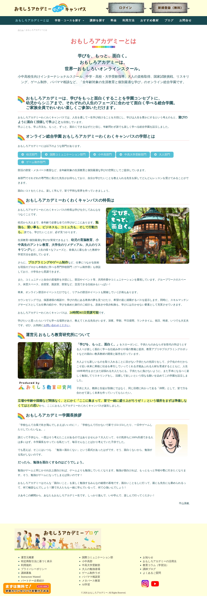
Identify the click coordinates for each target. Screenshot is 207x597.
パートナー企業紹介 (32, 581)
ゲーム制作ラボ (91, 573)
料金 (114, 20)
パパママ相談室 (91, 577)
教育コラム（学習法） (156, 566)
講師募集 (26, 573)
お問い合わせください (57, 326)
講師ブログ (149, 570)
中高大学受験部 (91, 566)
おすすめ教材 (149, 20)
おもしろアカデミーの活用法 (159, 562)
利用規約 (26, 566)
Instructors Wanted (31, 577)
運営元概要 (27, 558)
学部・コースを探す (68, 20)
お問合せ (185, 20)
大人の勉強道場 (91, 570)
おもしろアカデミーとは (32, 20)
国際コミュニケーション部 (97, 558)
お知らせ (148, 558)
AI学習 (86, 585)
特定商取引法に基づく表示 (36, 562)
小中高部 (87, 562)
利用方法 (128, 20)
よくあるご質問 (152, 573)
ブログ (169, 20)
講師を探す (97, 20)
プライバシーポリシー (34, 570)
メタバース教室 (91, 581)
